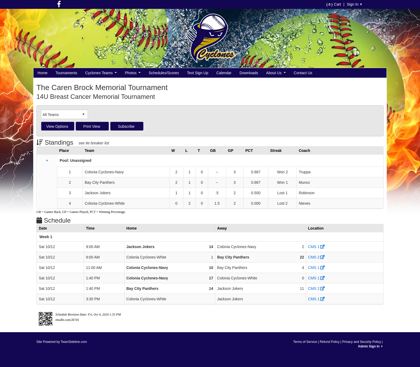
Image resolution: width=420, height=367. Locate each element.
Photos (133, 73)
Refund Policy (330, 342)
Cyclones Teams (101, 73)
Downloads (248, 73)
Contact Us (303, 73)
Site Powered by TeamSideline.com (61, 342)
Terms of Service (305, 342)
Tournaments (66, 73)
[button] (47, 160)
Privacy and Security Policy (361, 342)
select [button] (83, 114)
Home (42, 73)
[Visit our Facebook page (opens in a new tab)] (59, 5)
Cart (334, 4)
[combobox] (60, 114)
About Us (276, 73)
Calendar (223, 73)
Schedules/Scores (164, 73)
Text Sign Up (197, 73)
